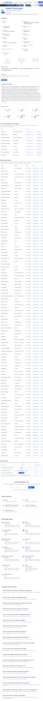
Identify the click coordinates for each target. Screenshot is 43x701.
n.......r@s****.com (35, 449)
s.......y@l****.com (35, 304)
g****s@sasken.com (29, 131)
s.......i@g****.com (35, 223)
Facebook (24, 684)
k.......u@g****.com (35, 403)
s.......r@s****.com (35, 182)
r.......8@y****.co (35, 432)
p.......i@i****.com (35, 211)
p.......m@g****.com (35, 342)
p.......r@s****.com (35, 252)
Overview (7, 59)
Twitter (21, 684)
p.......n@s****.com (35, 348)
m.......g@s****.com (35, 272)
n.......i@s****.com (35, 435)
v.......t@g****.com (35, 426)
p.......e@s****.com (35, 226)
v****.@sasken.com (29, 137)
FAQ (20, 2)
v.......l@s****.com (35, 269)
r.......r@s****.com (35, 249)
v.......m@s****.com (35, 400)
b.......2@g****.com (35, 203)
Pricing (16, 2)
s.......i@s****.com (35, 246)
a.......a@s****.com (35, 293)
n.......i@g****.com (35, 383)
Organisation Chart (21, 59)
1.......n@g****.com (35, 322)
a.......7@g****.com (35, 371)
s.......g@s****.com (35, 281)
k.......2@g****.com (35, 194)
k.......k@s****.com (35, 168)
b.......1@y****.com (35, 339)
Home (12, 2)
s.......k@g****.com (35, 351)
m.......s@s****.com (35, 301)
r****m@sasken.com (29, 149)
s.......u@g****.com (35, 191)
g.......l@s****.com (35, 319)
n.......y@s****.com (35, 330)
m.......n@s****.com (35, 258)
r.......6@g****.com (35, 287)
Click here (21, 472)
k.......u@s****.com (35, 429)
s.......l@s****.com (35, 452)
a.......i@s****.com (35, 374)
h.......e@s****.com (35, 391)
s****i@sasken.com (29, 134)
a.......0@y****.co (35, 359)
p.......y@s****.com (35, 264)
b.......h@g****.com (35, 380)
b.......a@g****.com (35, 185)
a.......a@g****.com (35, 171)
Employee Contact (35, 59)
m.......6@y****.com (35, 336)
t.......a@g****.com (35, 275)
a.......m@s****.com (35, 200)
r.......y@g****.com (35, 327)
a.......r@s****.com (35, 208)
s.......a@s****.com (35, 423)
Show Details (39, 131)
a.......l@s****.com (35, 243)
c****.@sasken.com (29, 152)
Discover (30, 2)
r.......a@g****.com (35, 229)
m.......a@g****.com (35, 176)
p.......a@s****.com (35, 290)
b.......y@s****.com (35, 240)
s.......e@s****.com (35, 417)
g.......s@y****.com (35, 394)
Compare (25, 2)
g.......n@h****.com (35, 362)
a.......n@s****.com (35, 255)
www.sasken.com (25, 610)
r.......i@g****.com (35, 179)
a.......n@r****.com (35, 284)
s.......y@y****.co (35, 420)
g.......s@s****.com (35, 365)
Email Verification (21, 61)
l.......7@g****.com (35, 368)
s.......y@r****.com (35, 261)
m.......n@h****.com (35, 313)
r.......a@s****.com (35, 333)
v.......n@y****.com (35, 278)
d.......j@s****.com (35, 354)
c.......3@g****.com (35, 377)
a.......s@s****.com (35, 188)
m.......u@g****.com (35, 406)
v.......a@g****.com (35, 441)
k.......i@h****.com (35, 415)
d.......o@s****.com (35, 356)
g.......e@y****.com (35, 205)
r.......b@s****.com (35, 316)
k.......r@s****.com (35, 409)
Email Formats (7, 61)
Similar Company (36, 61)
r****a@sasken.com (29, 143)
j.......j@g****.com (35, 217)
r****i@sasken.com (29, 146)
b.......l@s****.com (35, 444)
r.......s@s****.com (35, 345)
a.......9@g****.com (35, 388)
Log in (35, 2)
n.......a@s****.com (35, 214)
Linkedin (18, 684)
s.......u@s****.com (35, 220)
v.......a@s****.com (35, 197)
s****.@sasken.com (29, 140)
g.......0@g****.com (35, 237)
